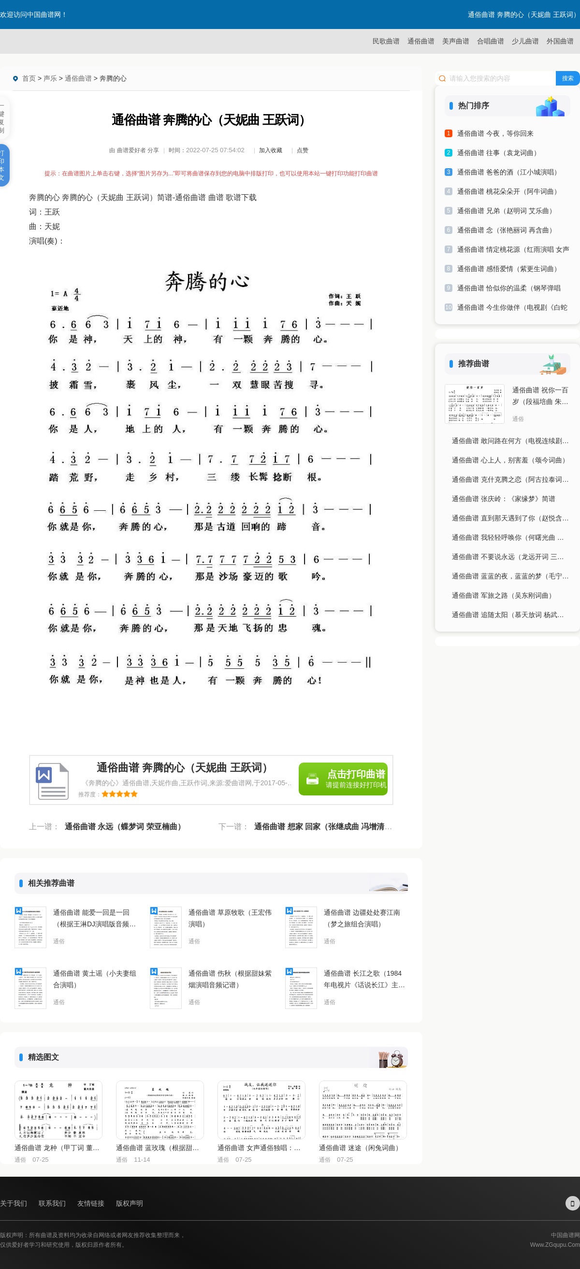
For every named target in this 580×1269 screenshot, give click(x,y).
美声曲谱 (455, 41)
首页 (29, 78)
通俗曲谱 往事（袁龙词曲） (498, 153)
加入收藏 (270, 150)
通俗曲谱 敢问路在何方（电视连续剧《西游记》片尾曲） (511, 441)
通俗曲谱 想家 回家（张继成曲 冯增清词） (327, 826)
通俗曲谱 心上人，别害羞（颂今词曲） (510, 460)
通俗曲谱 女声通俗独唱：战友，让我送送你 (261, 1148)
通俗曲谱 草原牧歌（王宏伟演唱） (230, 918)
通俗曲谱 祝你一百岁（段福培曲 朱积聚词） (540, 396)
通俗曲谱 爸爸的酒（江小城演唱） (509, 172)
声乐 (50, 78)
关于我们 (14, 1203)
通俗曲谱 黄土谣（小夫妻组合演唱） (94, 979)
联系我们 (53, 1203)
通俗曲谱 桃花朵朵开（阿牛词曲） (509, 191)
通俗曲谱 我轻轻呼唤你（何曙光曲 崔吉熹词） (511, 537)
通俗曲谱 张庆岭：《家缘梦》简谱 (503, 499)
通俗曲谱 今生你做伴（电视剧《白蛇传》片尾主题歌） (512, 309)
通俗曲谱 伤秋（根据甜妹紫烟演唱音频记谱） (230, 979)
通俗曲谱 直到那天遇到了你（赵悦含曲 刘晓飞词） (511, 518)
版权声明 (129, 1203)
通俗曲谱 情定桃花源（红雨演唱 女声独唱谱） (513, 251)
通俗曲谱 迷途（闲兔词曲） (360, 1148)
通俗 (59, 941)
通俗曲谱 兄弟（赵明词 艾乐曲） (506, 211)
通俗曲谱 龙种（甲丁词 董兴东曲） (58, 1148)
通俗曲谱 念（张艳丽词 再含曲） (506, 230)
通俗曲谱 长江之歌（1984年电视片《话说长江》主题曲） (364, 980)
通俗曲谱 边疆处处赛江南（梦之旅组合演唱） (362, 918)
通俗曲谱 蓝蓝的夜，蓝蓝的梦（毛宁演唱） (511, 576)
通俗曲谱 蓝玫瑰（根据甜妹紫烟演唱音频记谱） (159, 1148)
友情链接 (91, 1203)
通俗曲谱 (421, 41)
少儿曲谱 (525, 41)
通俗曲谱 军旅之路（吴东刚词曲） (503, 595)
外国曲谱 (560, 41)
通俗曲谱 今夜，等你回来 (495, 133)
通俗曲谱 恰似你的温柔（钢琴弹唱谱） (509, 289)
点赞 (302, 150)
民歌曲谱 (386, 41)
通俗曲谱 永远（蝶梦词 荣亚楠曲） (125, 826)
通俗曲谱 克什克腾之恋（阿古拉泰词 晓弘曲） (511, 479)
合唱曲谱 (490, 41)
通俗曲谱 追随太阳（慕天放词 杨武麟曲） (511, 615)
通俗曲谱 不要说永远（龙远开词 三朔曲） (511, 557)
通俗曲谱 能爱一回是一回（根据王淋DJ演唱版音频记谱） (94, 919)
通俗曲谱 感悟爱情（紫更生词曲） (509, 269)
